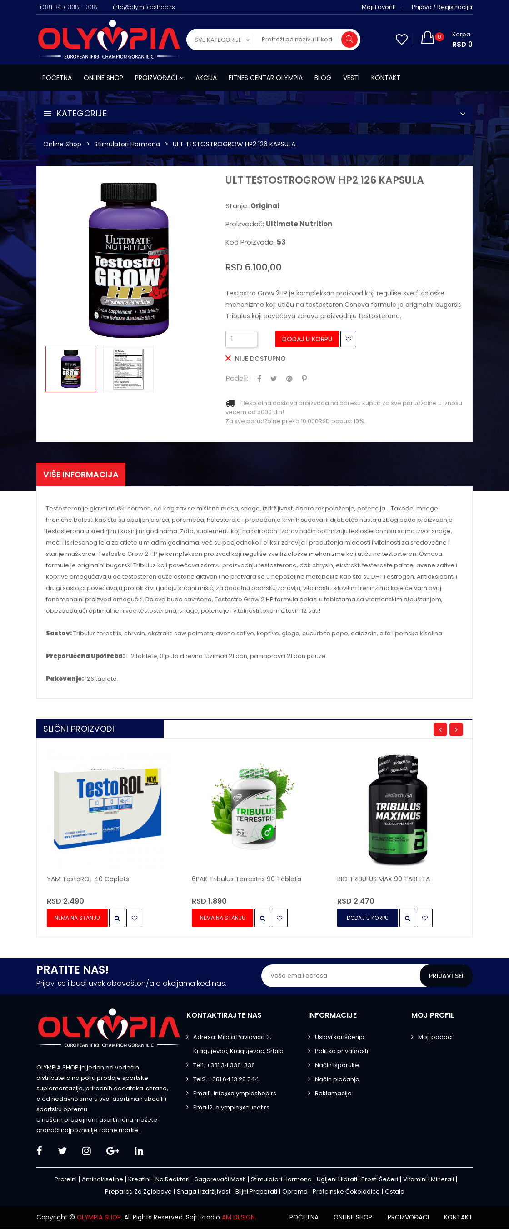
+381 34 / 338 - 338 (68, 7)
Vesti (351, 77)
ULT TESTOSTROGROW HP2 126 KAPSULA (234, 144)
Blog (322, 77)
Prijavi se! (446, 976)
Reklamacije (333, 1093)
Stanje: (252, 205)
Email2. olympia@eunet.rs (231, 1108)
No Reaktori (172, 1180)
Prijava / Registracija (442, 7)
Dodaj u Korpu (307, 339)
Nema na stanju (77, 918)
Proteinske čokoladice (346, 1192)
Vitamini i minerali (428, 1180)
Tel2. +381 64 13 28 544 (226, 1079)
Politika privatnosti (341, 1051)
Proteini (66, 1180)
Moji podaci (435, 1037)
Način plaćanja (337, 1079)
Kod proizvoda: (255, 242)
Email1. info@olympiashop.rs (234, 1093)
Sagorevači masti (220, 1180)
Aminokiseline (102, 1180)
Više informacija (81, 474)
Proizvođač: (278, 224)
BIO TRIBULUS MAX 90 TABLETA (383, 879)
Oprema (295, 1192)
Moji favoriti (379, 7)
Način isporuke (337, 1065)
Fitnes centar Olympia (266, 77)
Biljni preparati (256, 1192)
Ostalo (394, 1192)
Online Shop (62, 144)
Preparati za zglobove (138, 1192)
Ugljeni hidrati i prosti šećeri (357, 1180)
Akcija (206, 77)
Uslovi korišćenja (339, 1037)
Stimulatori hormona (127, 144)
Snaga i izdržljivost (203, 1192)
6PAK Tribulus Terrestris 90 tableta (246, 879)
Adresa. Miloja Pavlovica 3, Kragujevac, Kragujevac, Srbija (238, 1044)
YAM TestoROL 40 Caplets (88, 879)
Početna (57, 77)
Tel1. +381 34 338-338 (224, 1065)
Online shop (103, 77)
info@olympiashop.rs (144, 7)
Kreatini (139, 1180)
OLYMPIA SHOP (99, 1217)
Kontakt (385, 77)
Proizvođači (159, 77)
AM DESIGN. (240, 1217)
